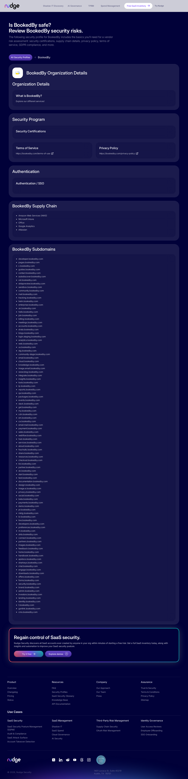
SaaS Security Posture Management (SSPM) (24, 728)
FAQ (54, 688)
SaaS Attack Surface (17, 737)
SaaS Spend (58, 730)
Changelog (12, 692)
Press (99, 696)
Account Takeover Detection (21, 741)
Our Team (101, 692)
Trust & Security (148, 688)
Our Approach (103, 688)
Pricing (10, 696)
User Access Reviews (151, 726)
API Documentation (61, 704)
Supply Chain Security (107, 726)
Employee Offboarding (151, 730)
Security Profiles (59, 692)
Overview (11, 688)
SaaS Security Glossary (63, 696)
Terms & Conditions (150, 692)
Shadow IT (57, 726)
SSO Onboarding (149, 734)
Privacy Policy (147, 696)
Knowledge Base (60, 700)
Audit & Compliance (16, 733)
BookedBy (44, 57)
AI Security (57, 738)
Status (10, 700)
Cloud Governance (61, 734)
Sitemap (145, 700)
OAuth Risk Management (108, 730)
